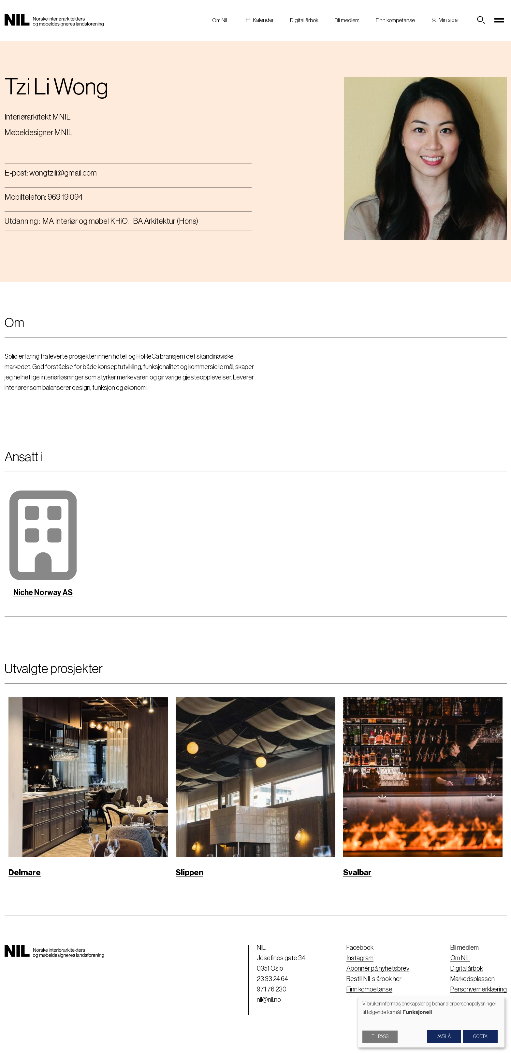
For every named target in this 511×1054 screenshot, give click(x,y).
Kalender (263, 20)
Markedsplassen (472, 979)
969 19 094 (65, 197)
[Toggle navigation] (499, 20)
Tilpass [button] (380, 1036)
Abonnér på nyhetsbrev (377, 968)
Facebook (359, 948)
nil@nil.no (269, 1000)
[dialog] (431, 1021)
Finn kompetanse (395, 20)
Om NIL (220, 20)
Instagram (359, 958)
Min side (448, 20)
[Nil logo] (54, 20)
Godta (480, 1036)
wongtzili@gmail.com (63, 173)
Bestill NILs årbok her (374, 979)
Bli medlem (347, 20)
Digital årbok (304, 20)
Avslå (444, 1036)
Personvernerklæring (478, 989)
